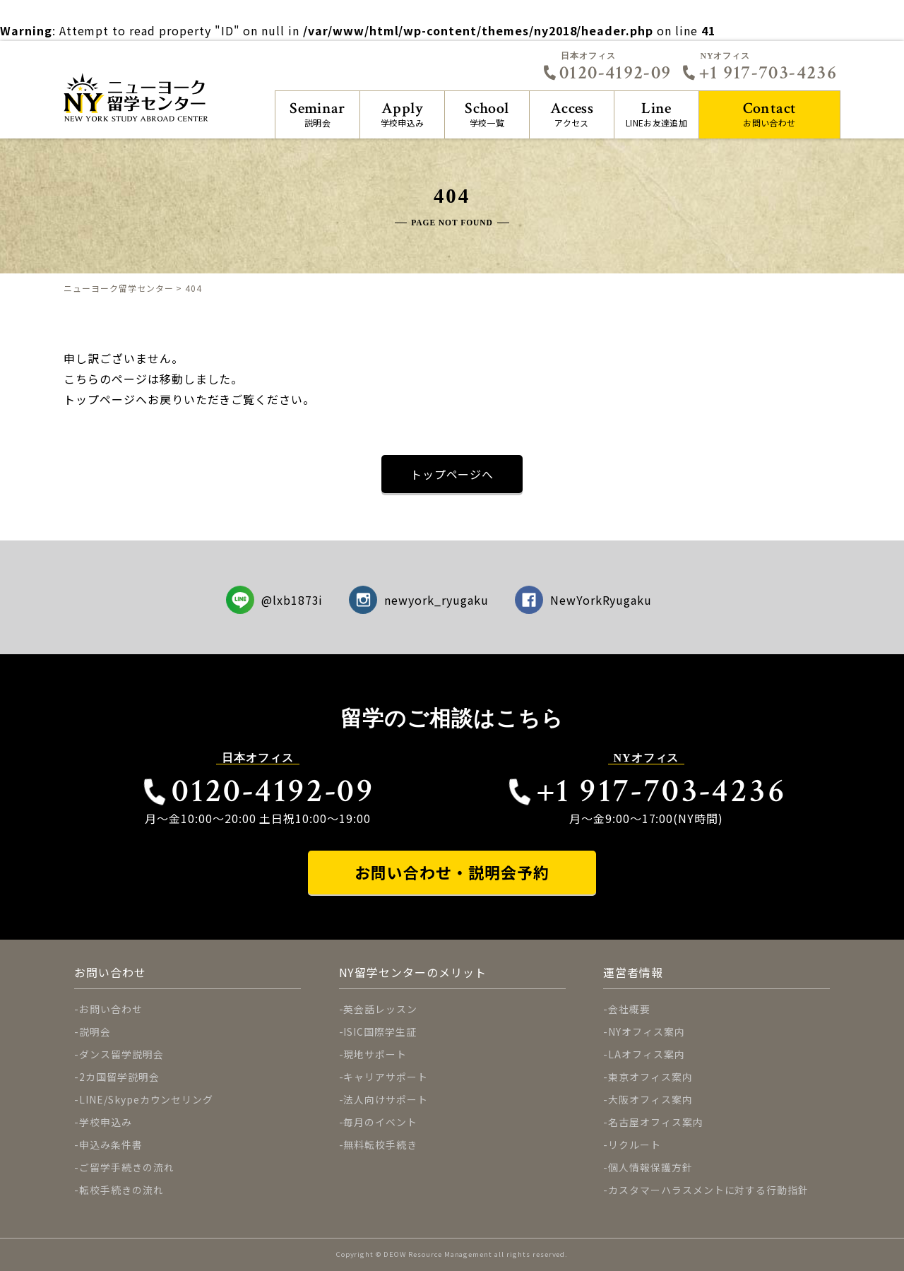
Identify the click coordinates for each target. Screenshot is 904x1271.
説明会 (317, 113)
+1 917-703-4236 (759, 72)
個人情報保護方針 (650, 1167)
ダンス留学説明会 (121, 1054)
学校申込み (402, 113)
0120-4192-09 (607, 72)
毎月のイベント (380, 1122)
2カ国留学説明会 (119, 1077)
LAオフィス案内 (646, 1054)
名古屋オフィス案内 (655, 1122)
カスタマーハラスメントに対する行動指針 (708, 1190)
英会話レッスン (380, 1009)
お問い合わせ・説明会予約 (452, 872)
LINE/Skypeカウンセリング (146, 1099)
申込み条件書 (111, 1144)
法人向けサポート (385, 1099)
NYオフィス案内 (646, 1031)
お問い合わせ (769, 113)
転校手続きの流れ (121, 1190)
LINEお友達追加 (656, 113)
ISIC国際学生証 (380, 1031)
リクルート (634, 1144)
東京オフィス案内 (650, 1077)
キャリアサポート (385, 1077)
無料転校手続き (380, 1144)
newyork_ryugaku (419, 599)
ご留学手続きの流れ (126, 1167)
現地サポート (375, 1054)
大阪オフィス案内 (650, 1099)
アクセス (572, 113)
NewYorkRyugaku (584, 599)
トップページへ (452, 474)
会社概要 (629, 1009)
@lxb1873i (275, 599)
